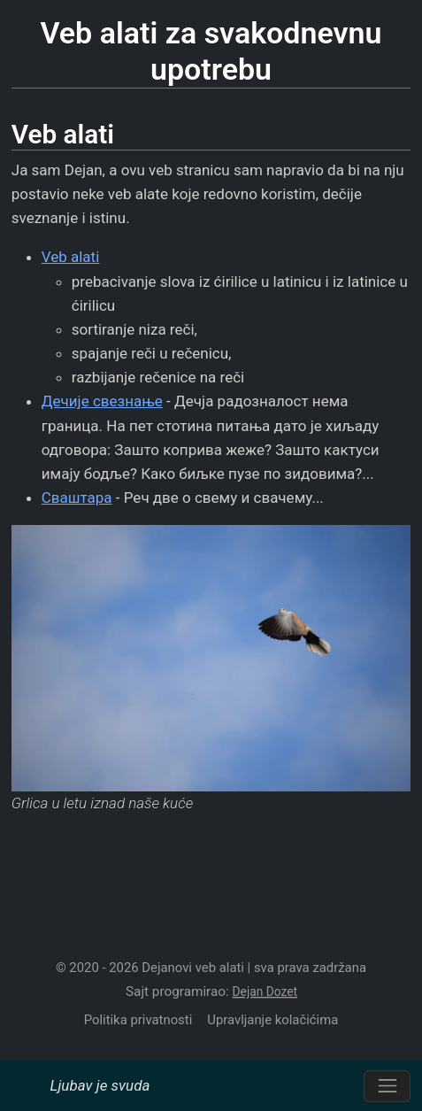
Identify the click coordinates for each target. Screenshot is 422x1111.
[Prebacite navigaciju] (387, 1086)
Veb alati (71, 257)
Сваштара (77, 497)
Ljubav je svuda (100, 1085)
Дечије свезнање (102, 401)
